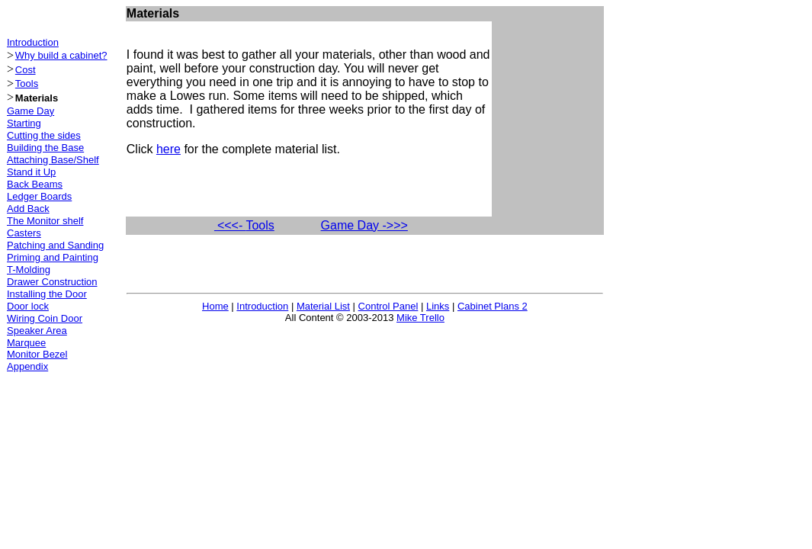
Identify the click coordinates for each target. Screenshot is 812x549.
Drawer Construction (52, 281)
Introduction (33, 42)
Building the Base (45, 147)
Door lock (28, 306)
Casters (24, 233)
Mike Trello (420, 317)
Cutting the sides (44, 135)
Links (437, 306)
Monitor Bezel (37, 354)
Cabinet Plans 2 (492, 306)
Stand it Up (31, 172)
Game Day (30, 111)
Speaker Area (37, 330)
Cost (25, 69)
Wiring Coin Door (44, 318)
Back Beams (35, 184)
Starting (24, 123)
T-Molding (28, 269)
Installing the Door (47, 294)
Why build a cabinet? (61, 55)
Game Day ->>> (364, 225)
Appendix (27, 366)
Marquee (26, 342)
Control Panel (388, 306)
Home (215, 306)
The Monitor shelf (45, 220)
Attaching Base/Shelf (53, 159)
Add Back (28, 208)
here (168, 149)
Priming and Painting (52, 257)
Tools (26, 83)
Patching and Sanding (55, 245)
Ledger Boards (39, 196)
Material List (323, 306)
